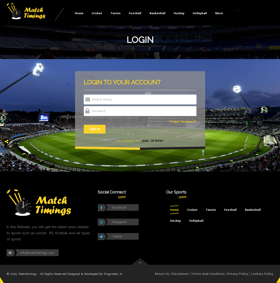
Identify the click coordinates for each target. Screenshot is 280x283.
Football (135, 13)
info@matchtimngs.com (37, 253)
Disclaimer (180, 274)
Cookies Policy (262, 274)
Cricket (97, 13)
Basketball (157, 13)
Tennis (115, 13)
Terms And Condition (207, 274)
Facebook (119, 207)
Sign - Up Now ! (152, 141)
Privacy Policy (237, 274)
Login (238, 10)
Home (79, 13)
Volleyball (200, 13)
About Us (162, 274)
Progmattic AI (113, 274)
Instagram (119, 222)
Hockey (179, 13)
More (219, 13)
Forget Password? (183, 121)
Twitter (117, 236)
